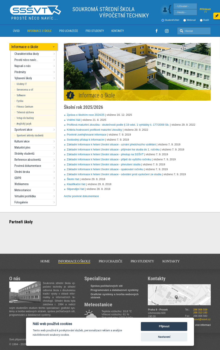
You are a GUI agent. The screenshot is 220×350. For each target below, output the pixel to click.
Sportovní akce (23, 129)
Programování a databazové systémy (115, 290)
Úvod (16, 31)
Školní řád (73, 179)
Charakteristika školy (26, 53)
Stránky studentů (24, 153)
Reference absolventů (27, 159)
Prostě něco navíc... (26, 60)
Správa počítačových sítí (107, 285)
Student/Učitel (172, 20)
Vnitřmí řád (73, 119)
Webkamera (21, 184)
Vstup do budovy (25, 118)
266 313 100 (200, 312)
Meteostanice (22, 190)
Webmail (191, 20)
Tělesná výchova (25, 112)
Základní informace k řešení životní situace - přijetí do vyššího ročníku (109, 159)
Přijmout (164, 326)
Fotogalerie (21, 202)
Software (21, 95)
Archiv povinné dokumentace (81, 196)
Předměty (20, 72)
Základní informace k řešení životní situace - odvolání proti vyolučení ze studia (114, 174)
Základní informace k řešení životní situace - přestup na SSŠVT (105, 154)
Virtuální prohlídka (25, 196)
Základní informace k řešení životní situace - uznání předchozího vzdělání (111, 144)
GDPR (17, 178)
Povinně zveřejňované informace (86, 134)
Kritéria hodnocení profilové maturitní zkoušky (94, 129)
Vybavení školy (23, 78)
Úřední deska (22, 172)
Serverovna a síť (25, 89)
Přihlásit (205, 9)
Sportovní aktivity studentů (30, 135)
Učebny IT (22, 84)
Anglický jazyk (24, 123)
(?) (205, 12)
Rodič (206, 20)
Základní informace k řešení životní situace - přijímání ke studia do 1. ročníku (113, 149)
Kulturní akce (22, 141)
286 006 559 (200, 309)
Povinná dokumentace (27, 165)
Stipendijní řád (75, 189)
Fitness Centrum (25, 106)
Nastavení (164, 336)
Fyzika (20, 101)
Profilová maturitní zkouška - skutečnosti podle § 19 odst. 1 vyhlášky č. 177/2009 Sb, (118, 124)
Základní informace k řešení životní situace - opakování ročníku (105, 169)
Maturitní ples (22, 147)
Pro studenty (95, 31)
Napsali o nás (22, 66)
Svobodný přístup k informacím (85, 139)
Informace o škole (39, 31)
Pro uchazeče (68, 31)
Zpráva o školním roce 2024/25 (85, 114)
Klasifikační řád (76, 184)
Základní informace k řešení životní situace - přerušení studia (103, 164)
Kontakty (117, 31)
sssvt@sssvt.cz (202, 319)
